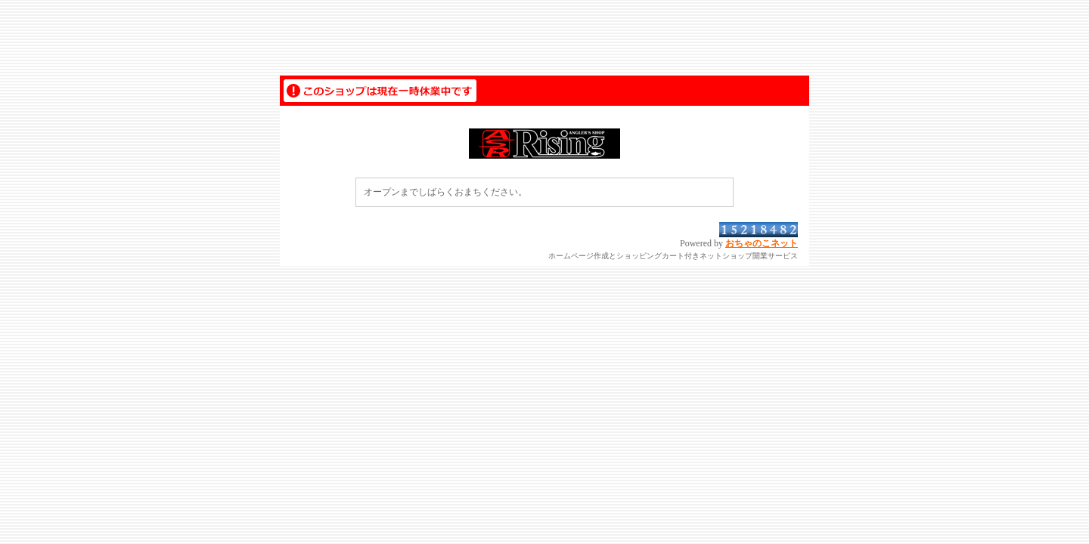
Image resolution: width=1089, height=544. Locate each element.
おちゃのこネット (761, 243)
